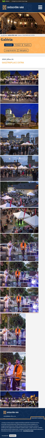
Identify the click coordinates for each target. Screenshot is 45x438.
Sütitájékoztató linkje (28, 431)
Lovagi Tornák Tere (11, 50)
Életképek (18, 45)
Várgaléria (27, 45)
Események (9, 44)
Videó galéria (23, 50)
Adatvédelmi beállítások (37, 418)
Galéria (20, 35)
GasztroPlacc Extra (29, 35)
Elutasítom (13, 435)
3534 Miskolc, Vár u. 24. (9, 416)
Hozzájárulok (5, 435)
